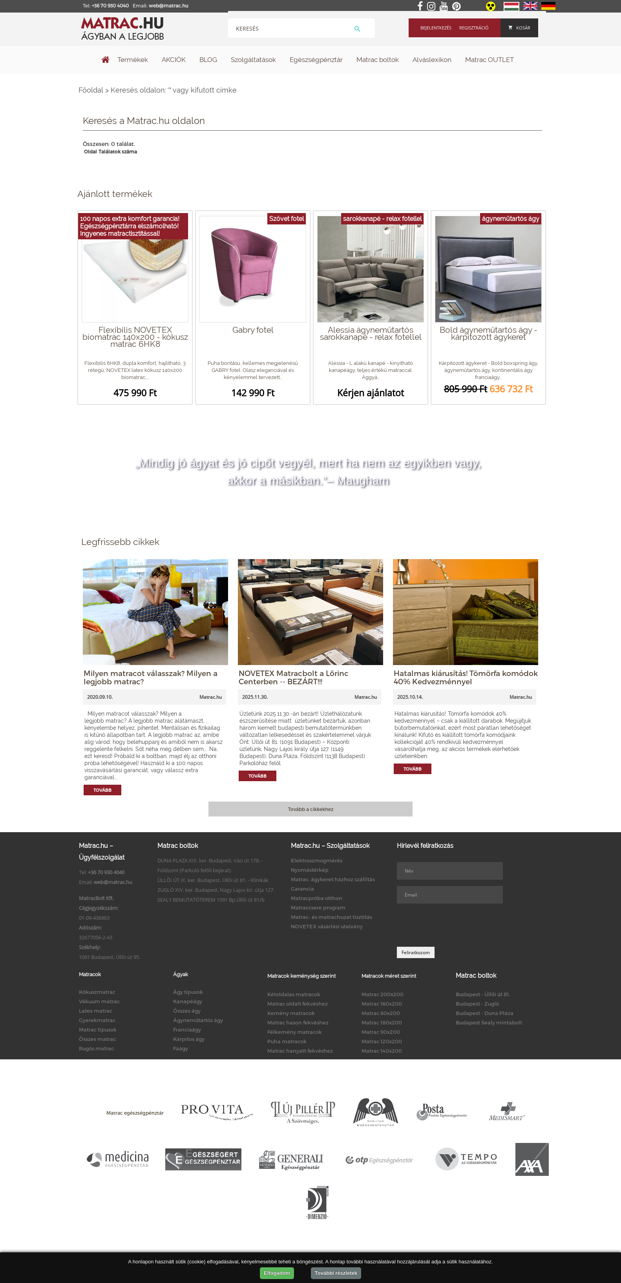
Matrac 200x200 (383, 994)
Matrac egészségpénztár (135, 1112)
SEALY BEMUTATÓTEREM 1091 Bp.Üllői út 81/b (211, 899)
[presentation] (456, 925)
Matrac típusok (98, 1029)
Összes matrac (97, 1039)
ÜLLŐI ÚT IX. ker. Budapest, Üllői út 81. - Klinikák (212, 880)
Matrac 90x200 (381, 1032)
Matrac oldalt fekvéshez (297, 1004)
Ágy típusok (188, 992)
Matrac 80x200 (381, 1013)
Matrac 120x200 (382, 1041)
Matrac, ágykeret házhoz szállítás (333, 879)
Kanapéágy (187, 1001)
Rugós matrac (96, 1048)
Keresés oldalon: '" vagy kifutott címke (174, 90)
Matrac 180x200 (382, 1022)
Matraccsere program (318, 907)
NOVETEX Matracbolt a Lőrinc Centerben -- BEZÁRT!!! (294, 677)
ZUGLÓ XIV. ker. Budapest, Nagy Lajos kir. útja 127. (215, 889)
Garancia (302, 889)
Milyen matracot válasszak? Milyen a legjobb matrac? (150, 677)
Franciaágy (187, 1029)
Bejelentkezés (435, 28)
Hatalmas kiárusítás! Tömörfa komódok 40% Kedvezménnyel (466, 677)
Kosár (519, 28)
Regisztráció (474, 28)
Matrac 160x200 (382, 1004)
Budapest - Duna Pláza (484, 1013)
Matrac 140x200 (382, 1051)
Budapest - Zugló (477, 1004)
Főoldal (91, 90)
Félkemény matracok (294, 1032)
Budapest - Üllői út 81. (483, 994)
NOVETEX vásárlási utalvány (327, 926)
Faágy (180, 1048)
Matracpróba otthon (316, 898)
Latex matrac (95, 1011)
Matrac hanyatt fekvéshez (300, 1051)
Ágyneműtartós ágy (198, 1020)
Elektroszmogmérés (316, 860)
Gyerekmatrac (97, 1020)
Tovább (102, 790)
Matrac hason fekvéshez (298, 1022)
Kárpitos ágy (189, 1039)
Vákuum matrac (99, 1001)
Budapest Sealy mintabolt (489, 1022)
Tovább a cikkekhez (310, 809)
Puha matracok (287, 1041)
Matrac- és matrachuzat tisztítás (331, 917)
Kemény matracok (291, 1013)
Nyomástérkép (310, 870)
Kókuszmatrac (97, 992)
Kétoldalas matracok (293, 994)
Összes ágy (187, 1011)
